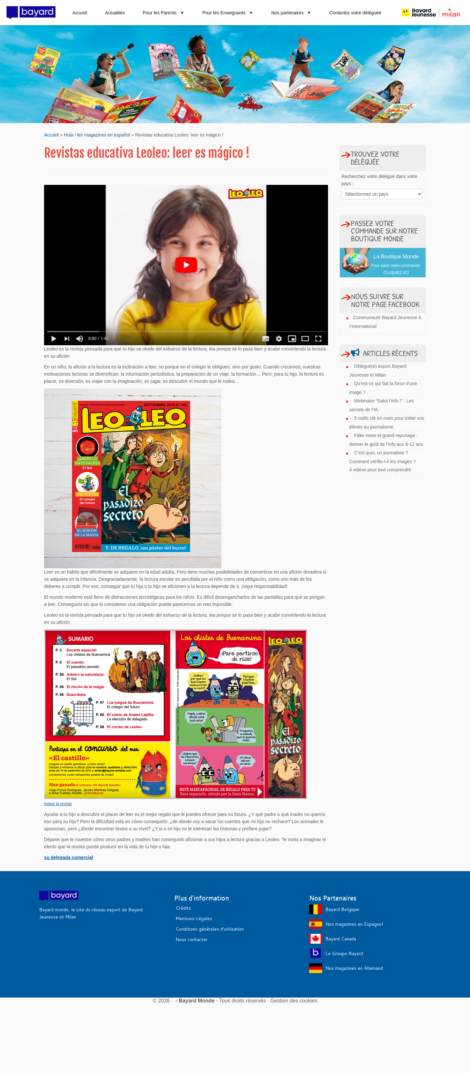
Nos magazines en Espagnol (354, 924)
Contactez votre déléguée (355, 12)
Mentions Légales (194, 918)
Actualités (115, 12)
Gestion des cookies (293, 1000)
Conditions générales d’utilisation (210, 929)
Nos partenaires (291, 12)
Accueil (79, 12)
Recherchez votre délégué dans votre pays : (379, 180)
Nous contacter (192, 939)
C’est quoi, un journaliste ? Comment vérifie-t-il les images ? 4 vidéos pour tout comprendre (382, 461)
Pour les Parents (163, 12)
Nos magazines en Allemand (354, 968)
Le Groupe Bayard (344, 953)
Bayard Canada (340, 938)
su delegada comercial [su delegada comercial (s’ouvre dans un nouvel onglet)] (68, 857)
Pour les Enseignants (227, 12)
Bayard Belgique (342, 909)
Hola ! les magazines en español (97, 135)
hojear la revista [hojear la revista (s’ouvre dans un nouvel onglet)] (58, 804)
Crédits (183, 908)
